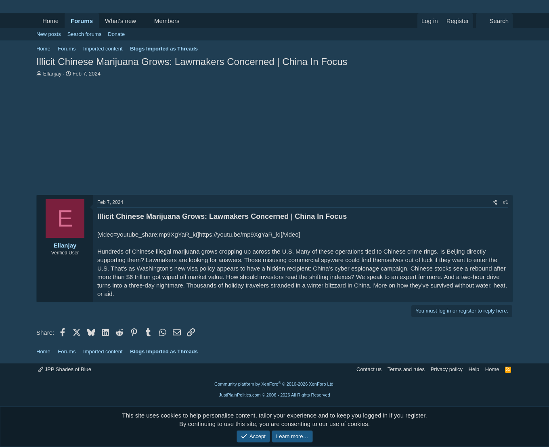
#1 (505, 202)
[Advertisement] (274, 138)
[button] (142, 20)
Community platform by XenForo (274, 384)
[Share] (495, 202)
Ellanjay (52, 74)
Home (50, 20)
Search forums (84, 34)
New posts (48, 34)
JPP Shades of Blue (64, 369)
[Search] (494, 20)
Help (474, 369)
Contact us (368, 369)
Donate (116, 34)
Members (167, 20)
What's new (120, 20)
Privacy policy (447, 369)
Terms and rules (406, 369)
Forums (82, 20)
